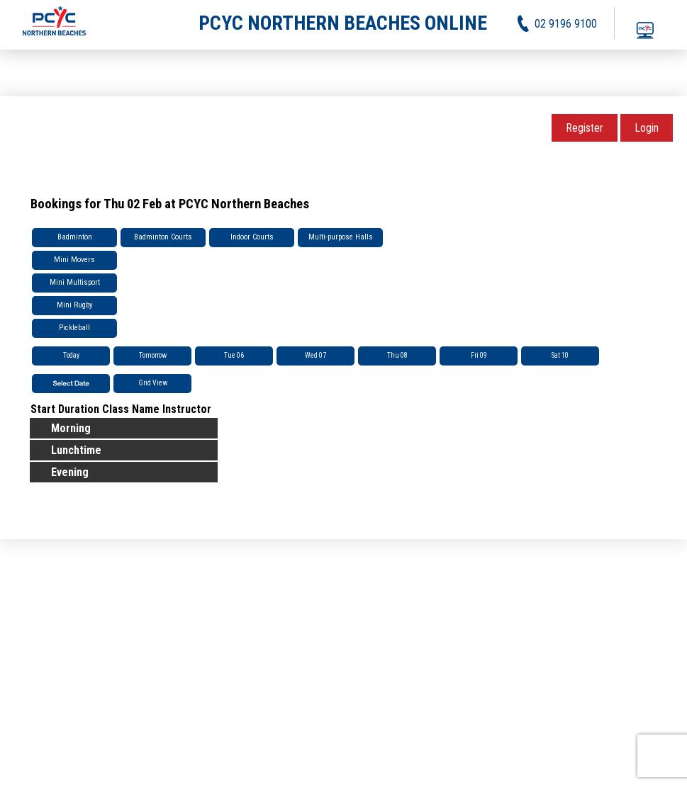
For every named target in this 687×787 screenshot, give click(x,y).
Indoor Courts (252, 237)
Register (584, 128)
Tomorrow (153, 355)
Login (647, 128)
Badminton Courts (163, 237)
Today (71, 355)
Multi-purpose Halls (340, 237)
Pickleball (74, 327)
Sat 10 (560, 355)
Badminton (74, 237)
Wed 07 (315, 355)
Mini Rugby (75, 305)
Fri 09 (479, 355)
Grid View (152, 383)
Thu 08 (397, 355)
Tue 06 (234, 355)
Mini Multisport (75, 282)
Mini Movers (74, 259)
